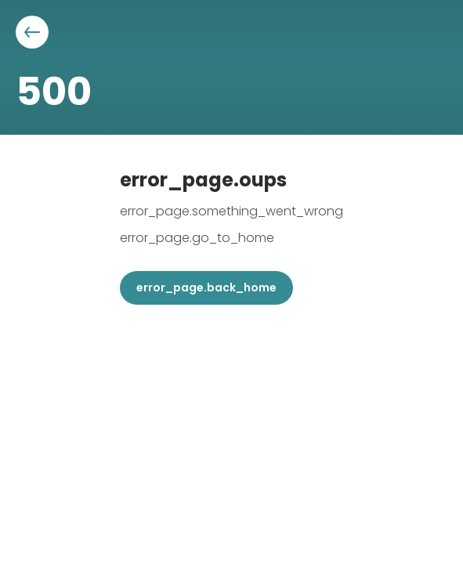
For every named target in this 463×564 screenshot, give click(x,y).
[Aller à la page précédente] (32, 32)
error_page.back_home (206, 287)
